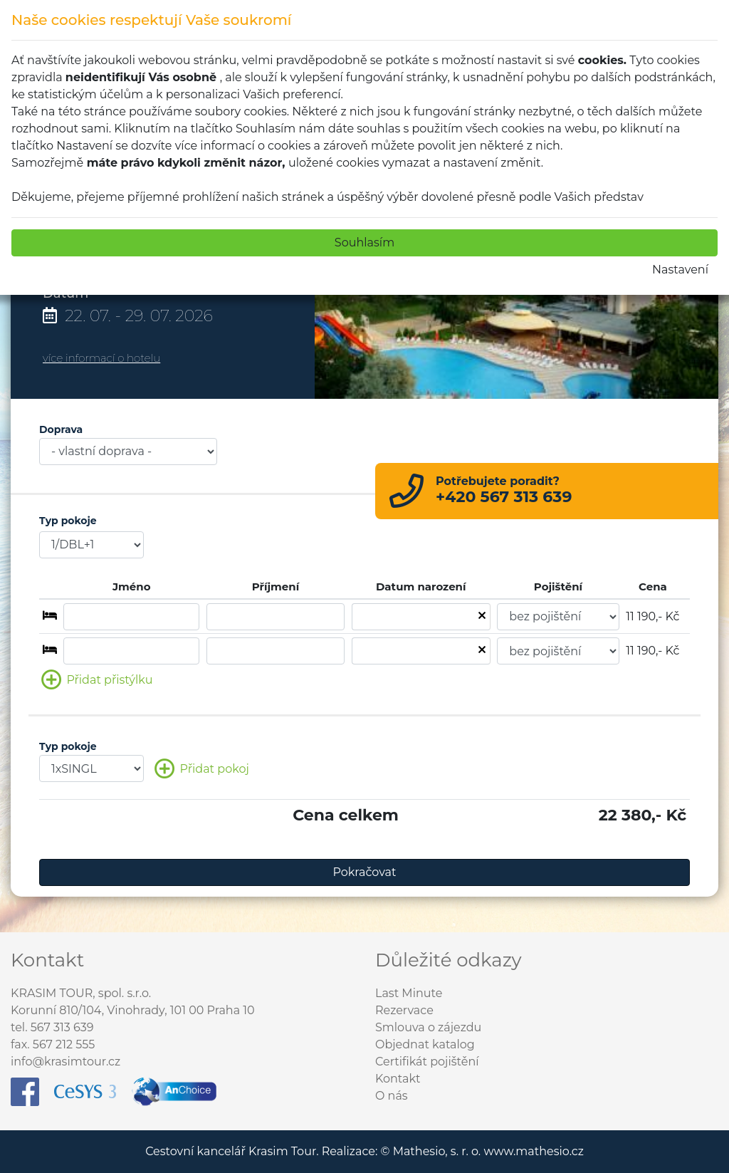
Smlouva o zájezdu (428, 1027)
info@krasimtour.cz (65, 1061)
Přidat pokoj (201, 769)
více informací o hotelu (101, 358)
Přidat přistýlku (96, 680)
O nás (391, 1095)
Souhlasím (364, 242)
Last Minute (408, 993)
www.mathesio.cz (533, 1151)
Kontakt (398, 1078)
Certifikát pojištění (427, 1061)
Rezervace (404, 1010)
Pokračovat (365, 872)
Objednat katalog (425, 1044)
